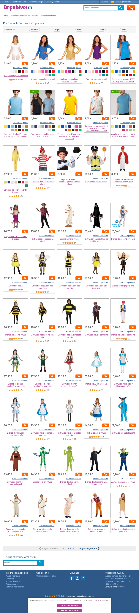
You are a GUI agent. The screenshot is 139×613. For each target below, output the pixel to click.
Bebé (124, 30)
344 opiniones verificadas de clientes (78, 596)
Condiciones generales (46, 576)
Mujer (56, 30)
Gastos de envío (19, 2)
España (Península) (122, 2)
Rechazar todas (69, 610)
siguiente (89, 548)
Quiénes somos (12, 584)
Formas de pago (36, 2)
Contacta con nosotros (114, 587)
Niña (102, 30)
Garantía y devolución (15, 587)
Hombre (34, 30)
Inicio (7, 2)
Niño (79, 30)
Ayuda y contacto (53, 2)
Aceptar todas (69, 605)
